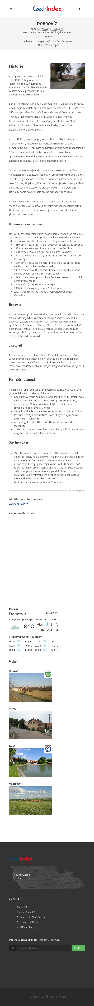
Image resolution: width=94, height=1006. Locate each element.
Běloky (12, 708)
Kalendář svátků (26, 912)
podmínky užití (58, 996)
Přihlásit (78, 948)
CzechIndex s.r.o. (22, 878)
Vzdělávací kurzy (26, 927)
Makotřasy (15, 784)
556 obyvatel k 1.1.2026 (50, 28)
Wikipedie (80, 490)
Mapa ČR (22, 907)
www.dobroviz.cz (47, 36)
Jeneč (12, 746)
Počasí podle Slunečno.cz (31, 917)
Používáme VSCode (28, 922)
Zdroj (71, 490)
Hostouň (13, 671)
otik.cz (40, 996)
